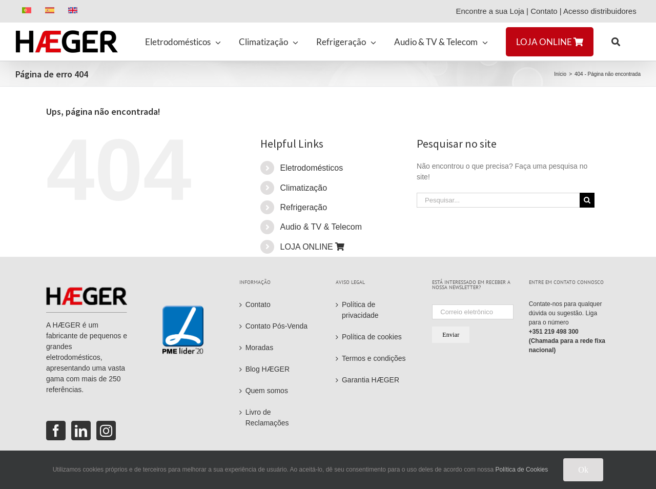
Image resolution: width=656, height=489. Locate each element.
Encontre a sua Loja (490, 11)
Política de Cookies (522, 469)
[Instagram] (106, 430)
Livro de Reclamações (267, 417)
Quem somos (266, 390)
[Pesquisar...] (498, 200)
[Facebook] (56, 430)
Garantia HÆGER (370, 380)
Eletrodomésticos (311, 168)
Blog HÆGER (267, 369)
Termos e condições (374, 358)
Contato (544, 11)
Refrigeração (303, 207)
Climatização (303, 188)
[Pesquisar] (587, 200)
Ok (583, 469)
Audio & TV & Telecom (321, 226)
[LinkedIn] (81, 430)
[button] (615, 41)
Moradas (259, 347)
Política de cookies (372, 337)
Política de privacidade (360, 309)
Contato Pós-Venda (276, 326)
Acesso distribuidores (602, 11)
